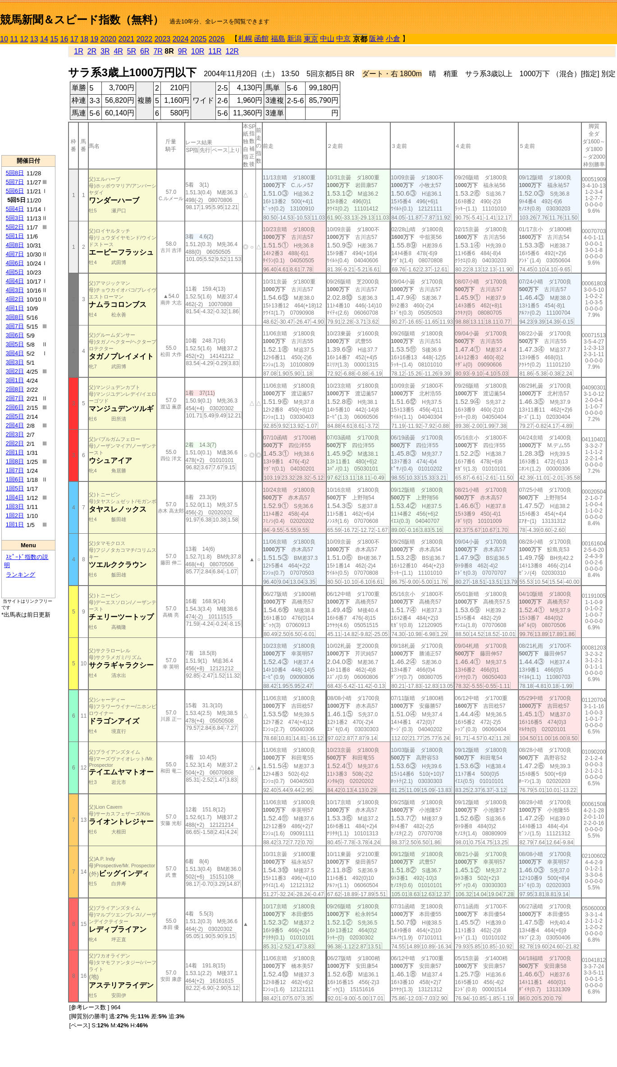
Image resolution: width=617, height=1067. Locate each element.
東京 (311, 39)
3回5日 (15, 344)
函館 (261, 38)
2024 (181, 39)
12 (24, 39)
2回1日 (15, 452)
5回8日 (15, 172)
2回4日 (15, 425)
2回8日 (15, 389)
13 (34, 39)
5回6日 (15, 191)
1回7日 (15, 470)
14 (44, 39)
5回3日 (15, 218)
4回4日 (15, 281)
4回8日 (15, 245)
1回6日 (15, 479)
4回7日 (15, 254)
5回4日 (15, 209)
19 (94, 39)
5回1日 (15, 236)
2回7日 (15, 398)
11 (14, 39)
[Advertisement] (28, 100)
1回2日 (15, 515)
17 (74, 39)
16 (64, 39)
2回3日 (15, 434)
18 (84, 39)
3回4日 (15, 353)
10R (197, 51)
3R (105, 51)
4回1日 (15, 308)
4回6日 (15, 263)
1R (78, 51)
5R (131, 51)
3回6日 (15, 335)
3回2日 (15, 371)
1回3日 (15, 506)
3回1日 (15, 380)
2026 (217, 39)
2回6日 (15, 407)
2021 (127, 39)
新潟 (294, 38)
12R (232, 51)
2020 (109, 39)
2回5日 (15, 416)
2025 (199, 39)
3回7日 (15, 326)
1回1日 (15, 524)
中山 (327, 38)
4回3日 (15, 290)
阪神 (376, 38)
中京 (343, 38)
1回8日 (15, 461)
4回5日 (15, 272)
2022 (145, 39)
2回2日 (15, 443)
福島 (278, 38)
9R (182, 51)
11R (214, 51)
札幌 (245, 38)
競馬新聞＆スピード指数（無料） (82, 20)
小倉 (393, 38)
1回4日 (15, 497)
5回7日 (15, 182)
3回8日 (15, 317)
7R (157, 51)
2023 (163, 39)
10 (4, 39)
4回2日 (15, 299)
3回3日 (15, 362)
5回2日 (15, 227)
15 (54, 39)
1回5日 (15, 488)
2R (91, 51)
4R (118, 51)
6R (144, 51)
